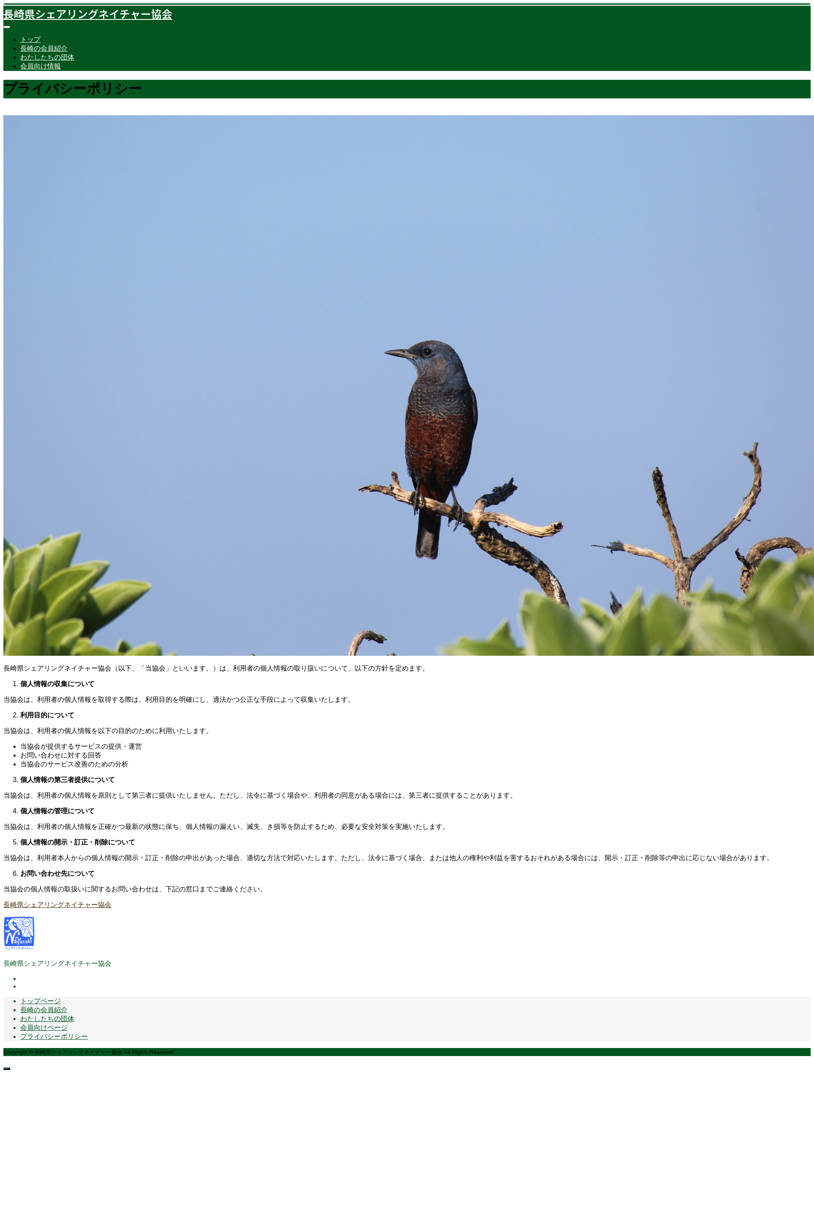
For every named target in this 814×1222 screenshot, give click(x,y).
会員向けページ (44, 1027)
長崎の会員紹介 (44, 48)
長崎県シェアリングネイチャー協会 (87, 13)
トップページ (40, 1001)
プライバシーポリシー (54, 1036)
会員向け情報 (40, 66)
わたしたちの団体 (47, 57)
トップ (30, 39)
